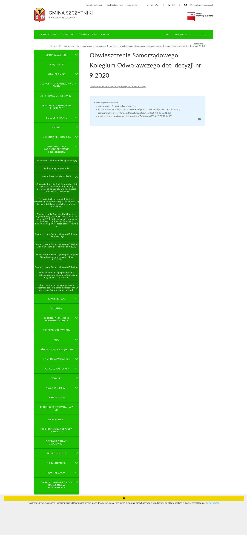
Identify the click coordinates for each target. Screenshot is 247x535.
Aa (148, 5)
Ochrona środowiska (57, 137)
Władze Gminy (57, 74)
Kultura (56, 308)
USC (56, 340)
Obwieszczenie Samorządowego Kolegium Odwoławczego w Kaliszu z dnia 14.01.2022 (56, 257)
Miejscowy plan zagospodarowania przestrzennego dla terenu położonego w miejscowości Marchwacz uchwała (56, 287)
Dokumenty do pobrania (56, 168)
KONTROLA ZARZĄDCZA (56, 359)
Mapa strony (132, 5)
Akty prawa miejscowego (56, 96)
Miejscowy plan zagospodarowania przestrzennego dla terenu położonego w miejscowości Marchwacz (56, 275)
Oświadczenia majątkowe (56, 349)
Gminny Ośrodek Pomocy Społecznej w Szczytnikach (56, 485)
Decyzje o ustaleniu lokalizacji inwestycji (56, 160)
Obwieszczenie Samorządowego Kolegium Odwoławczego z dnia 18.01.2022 (56, 268)
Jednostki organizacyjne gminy (56, 84)
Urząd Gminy (57, 64)
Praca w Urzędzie (57, 388)
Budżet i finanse (56, 117)
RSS (171, 5)
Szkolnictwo (56, 298)
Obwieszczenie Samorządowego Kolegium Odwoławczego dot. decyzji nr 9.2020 (56, 245)
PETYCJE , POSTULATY (56, 368)
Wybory (57, 378)
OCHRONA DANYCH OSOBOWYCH (57, 442)
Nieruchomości (56, 463)
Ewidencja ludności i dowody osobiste (56, 319)
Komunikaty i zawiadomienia (56, 176)
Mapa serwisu (56, 419)
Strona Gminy (68, 34)
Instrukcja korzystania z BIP (56, 408)
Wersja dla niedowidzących (198, 5)
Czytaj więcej (212, 503)
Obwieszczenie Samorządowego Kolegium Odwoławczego (118, 86)
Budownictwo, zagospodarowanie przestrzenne (56, 149)
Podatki (57, 127)
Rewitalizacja (57, 472)
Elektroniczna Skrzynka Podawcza (56, 430)
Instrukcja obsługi (94, 5)
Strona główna (47, 34)
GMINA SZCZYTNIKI (56, 55)
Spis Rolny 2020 (56, 453)
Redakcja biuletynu (114, 5)
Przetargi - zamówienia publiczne (57, 106)
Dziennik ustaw (88, 34)
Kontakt (105, 34)
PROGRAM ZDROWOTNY (56, 330)
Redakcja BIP (57, 397)
